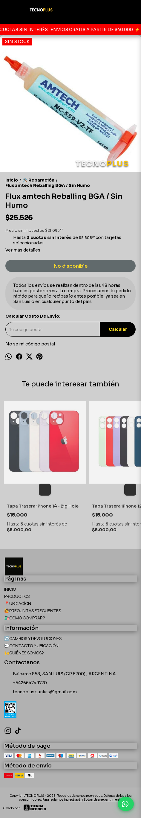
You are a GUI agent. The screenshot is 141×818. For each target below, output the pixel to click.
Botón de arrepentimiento (103, 800)
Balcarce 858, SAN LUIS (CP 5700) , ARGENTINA (60, 674)
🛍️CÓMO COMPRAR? (24, 618)
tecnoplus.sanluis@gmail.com (40, 692)
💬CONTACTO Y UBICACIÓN (31, 645)
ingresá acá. (73, 800)
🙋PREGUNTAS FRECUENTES (32, 610)
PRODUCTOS (17, 596)
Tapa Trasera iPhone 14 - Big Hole (43, 506)
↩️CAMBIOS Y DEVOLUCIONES (33, 638)
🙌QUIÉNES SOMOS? (24, 653)
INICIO (10, 589)
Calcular (118, 329)
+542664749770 (25, 683)
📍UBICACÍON (17, 603)
